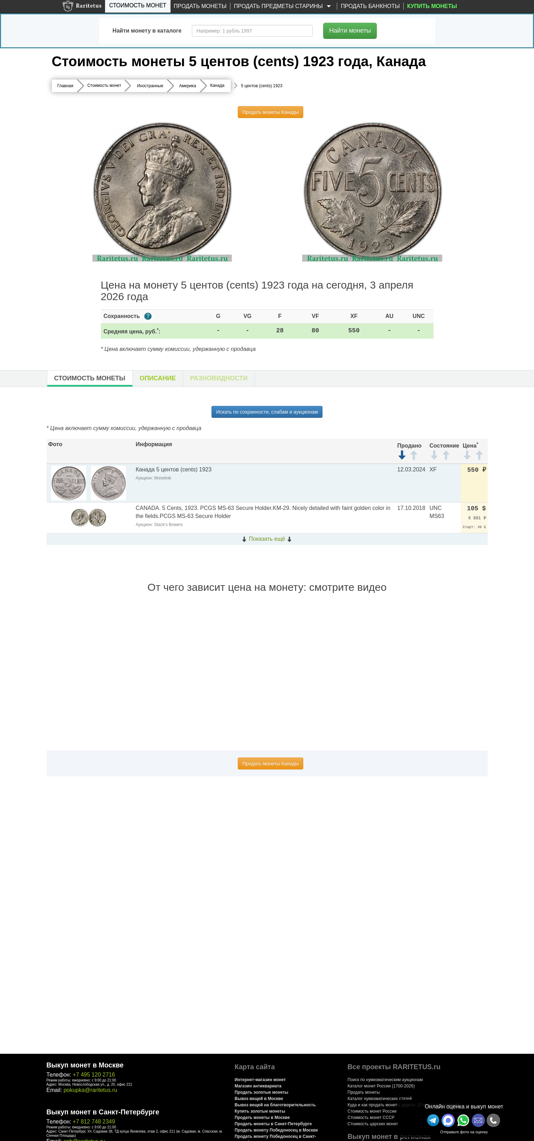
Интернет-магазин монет (260, 1079)
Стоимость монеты (89, 378)
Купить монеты (432, 6)
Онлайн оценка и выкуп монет (464, 1106)
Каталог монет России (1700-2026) (381, 1086)
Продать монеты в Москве (262, 1117)
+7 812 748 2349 (94, 1122)
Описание (158, 378)
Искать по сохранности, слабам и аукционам (267, 412)
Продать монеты (200, 6)
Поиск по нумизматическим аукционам (385, 1079)
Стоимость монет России (372, 1111)
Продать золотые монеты (261, 1092)
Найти (350, 30)
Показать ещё (267, 539)
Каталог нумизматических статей (380, 1098)
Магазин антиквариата (258, 1086)
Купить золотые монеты (260, 1111)
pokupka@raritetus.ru (90, 1090)
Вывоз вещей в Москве (259, 1098)
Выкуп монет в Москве (85, 1065)
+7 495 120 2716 (94, 1075)
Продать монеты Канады (270, 112)
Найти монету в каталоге (146, 31)
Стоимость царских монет (373, 1123)
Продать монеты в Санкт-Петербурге (273, 1123)
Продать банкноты (370, 6)
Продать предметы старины (283, 6)
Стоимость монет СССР (371, 1117)
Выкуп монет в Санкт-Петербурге (103, 1112)
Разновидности (219, 378)
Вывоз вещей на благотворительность (275, 1104)
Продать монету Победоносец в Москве (276, 1130)
